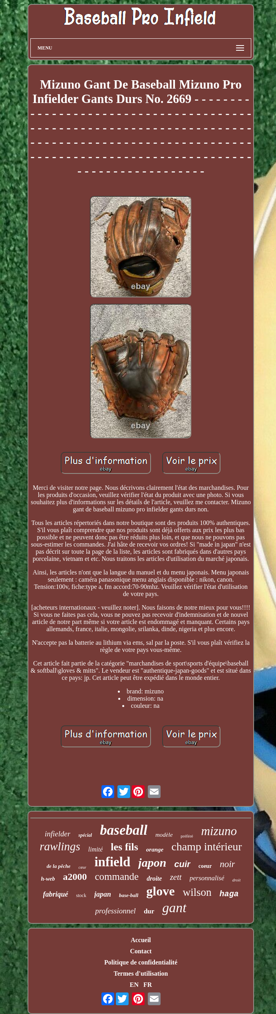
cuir (182, 864)
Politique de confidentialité (140, 962)
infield (112, 862)
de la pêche (59, 866)
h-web (48, 879)
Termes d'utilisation (141, 973)
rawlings (60, 846)
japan (102, 894)
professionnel (115, 911)
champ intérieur (206, 846)
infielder (57, 834)
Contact (140, 951)
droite (154, 878)
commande (117, 876)
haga (228, 894)
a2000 (75, 876)
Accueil (141, 940)
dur (149, 911)
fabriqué (55, 894)
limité (95, 849)
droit (236, 879)
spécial (85, 835)
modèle (164, 835)
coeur (205, 866)
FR (147, 984)
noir (227, 864)
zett (175, 877)
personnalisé (207, 878)
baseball (123, 830)
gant (174, 907)
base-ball (128, 895)
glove (160, 891)
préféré (187, 836)
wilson (197, 892)
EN (134, 984)
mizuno (219, 831)
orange (154, 849)
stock (81, 895)
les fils (124, 847)
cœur (82, 867)
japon (152, 862)
